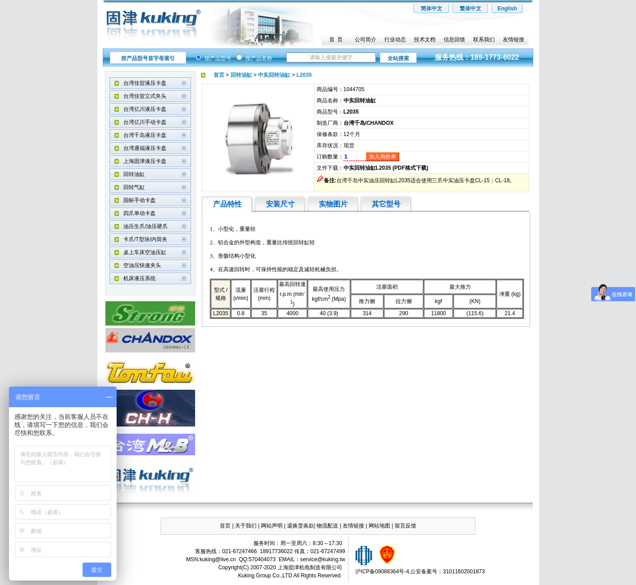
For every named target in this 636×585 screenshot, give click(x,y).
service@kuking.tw (322, 559)
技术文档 (425, 39)
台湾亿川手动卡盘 (144, 122)
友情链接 (513, 39)
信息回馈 (454, 39)
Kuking (246, 575)
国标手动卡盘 (139, 200)
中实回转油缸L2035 (367, 168)
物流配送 (327, 526)
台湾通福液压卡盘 (144, 148)
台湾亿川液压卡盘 (144, 109)
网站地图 (380, 526)
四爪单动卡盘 (139, 213)
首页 (225, 526)
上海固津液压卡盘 (144, 161)
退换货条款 (300, 526)
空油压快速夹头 (142, 265)
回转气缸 (134, 187)
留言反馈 (405, 526)
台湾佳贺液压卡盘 (144, 83)
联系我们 (484, 39)
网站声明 (272, 526)
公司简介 (365, 39)
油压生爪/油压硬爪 (145, 226)
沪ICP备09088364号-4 (382, 571)
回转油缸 (134, 174)
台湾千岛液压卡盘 (144, 135)
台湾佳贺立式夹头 (144, 96)
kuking (207, 559)
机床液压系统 (139, 278)
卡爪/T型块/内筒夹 (145, 239)
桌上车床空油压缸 (144, 252)
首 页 (336, 39)
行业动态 (395, 39)
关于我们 (246, 526)
